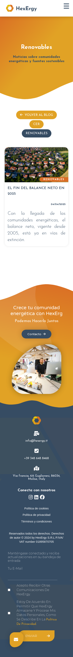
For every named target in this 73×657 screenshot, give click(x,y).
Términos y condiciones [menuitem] (36, 521)
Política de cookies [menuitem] (36, 508)
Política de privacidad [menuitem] (36, 514)
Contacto (36, 334)
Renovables (36, 133)
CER (36, 124)
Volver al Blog (36, 115)
